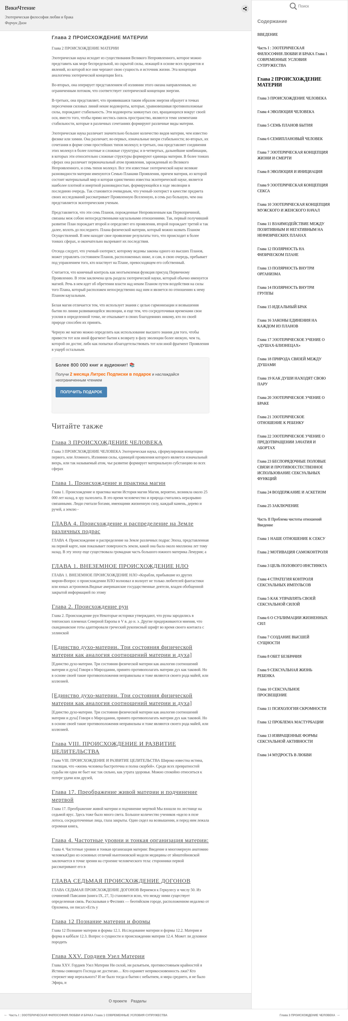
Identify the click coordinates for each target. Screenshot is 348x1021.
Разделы (138, 1001)
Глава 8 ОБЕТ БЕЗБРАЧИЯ (279, 656)
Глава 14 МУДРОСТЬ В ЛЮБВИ (284, 755)
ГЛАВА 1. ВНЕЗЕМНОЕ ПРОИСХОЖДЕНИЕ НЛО (120, 566)
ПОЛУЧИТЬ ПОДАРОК (81, 392)
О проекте (118, 1001)
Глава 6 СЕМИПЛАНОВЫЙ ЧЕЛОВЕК (290, 139)
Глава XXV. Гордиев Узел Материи (98, 956)
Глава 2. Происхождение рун (90, 606)
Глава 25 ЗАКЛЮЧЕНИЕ (278, 506)
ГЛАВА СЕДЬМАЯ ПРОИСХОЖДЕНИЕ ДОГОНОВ (121, 881)
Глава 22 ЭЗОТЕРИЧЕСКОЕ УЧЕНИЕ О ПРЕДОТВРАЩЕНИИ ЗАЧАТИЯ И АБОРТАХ (291, 442)
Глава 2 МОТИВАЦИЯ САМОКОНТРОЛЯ (292, 552)
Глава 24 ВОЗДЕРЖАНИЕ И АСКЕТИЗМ (291, 492)
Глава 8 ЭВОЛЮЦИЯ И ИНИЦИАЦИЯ (289, 171)
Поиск (299, 6)
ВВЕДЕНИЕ (267, 34)
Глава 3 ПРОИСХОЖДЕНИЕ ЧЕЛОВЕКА (291, 98)
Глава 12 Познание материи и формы (101, 921)
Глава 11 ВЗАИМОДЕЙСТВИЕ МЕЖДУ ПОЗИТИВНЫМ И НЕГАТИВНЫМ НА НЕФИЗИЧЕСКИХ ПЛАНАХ (290, 229)
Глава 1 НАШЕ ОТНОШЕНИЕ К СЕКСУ (291, 538)
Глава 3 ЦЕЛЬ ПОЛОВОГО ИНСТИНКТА (292, 565)
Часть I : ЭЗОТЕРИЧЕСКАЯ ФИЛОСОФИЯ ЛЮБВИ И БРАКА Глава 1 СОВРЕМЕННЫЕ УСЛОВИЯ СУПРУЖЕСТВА (88, 1015)
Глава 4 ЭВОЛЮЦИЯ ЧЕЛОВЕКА (285, 112)
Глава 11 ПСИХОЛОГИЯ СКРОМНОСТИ (291, 708)
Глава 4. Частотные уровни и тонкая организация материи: (130, 840)
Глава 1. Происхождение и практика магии (109, 483)
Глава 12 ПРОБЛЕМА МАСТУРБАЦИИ (290, 722)
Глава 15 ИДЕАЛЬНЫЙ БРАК (282, 307)
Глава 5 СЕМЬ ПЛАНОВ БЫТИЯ (284, 125)
